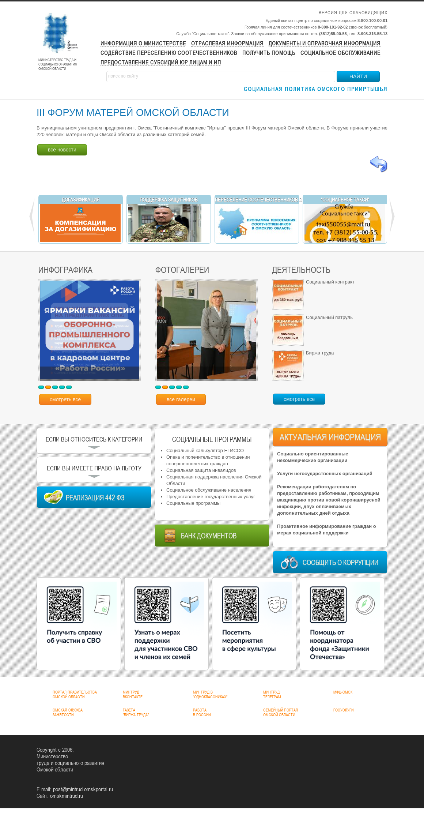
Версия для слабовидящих (353, 12)
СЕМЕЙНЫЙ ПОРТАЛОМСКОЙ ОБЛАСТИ (280, 712)
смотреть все (65, 399)
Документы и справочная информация (325, 43)
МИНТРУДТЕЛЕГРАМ (272, 694)
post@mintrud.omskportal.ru (83, 789)
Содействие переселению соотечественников (169, 53)
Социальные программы (193, 503)
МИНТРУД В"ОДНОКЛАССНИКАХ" (210, 694)
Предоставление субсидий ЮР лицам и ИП (161, 62)
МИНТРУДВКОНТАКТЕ (133, 694)
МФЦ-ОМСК (342, 692)
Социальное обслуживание (340, 53)
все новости (62, 150)
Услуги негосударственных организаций (324, 473)
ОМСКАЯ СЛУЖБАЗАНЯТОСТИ (68, 712)
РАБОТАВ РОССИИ (202, 712)
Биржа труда (320, 353)
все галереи (181, 399)
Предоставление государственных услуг (210, 496)
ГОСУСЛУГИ (343, 710)
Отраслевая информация (227, 43)
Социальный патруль (329, 317)
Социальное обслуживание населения (208, 490)
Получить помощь (268, 53)
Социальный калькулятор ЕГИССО (205, 450)
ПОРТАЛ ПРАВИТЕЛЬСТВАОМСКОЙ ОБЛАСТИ (75, 694)
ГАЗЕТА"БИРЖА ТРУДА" (136, 712)
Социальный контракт (330, 282)
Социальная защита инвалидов (201, 470)
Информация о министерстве (143, 43)
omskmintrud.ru (66, 795)
